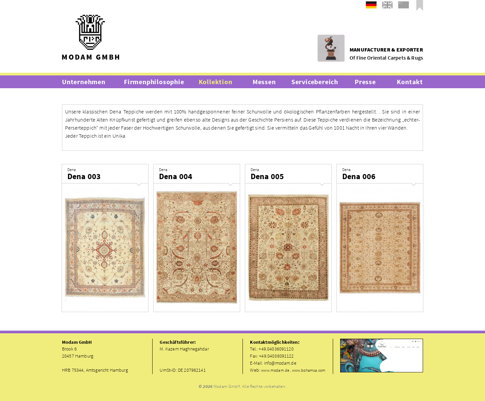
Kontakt (410, 81)
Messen (264, 81)
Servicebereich (314, 81)
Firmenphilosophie (154, 81)
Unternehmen (83, 81)
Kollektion (215, 81)
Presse (365, 81)
